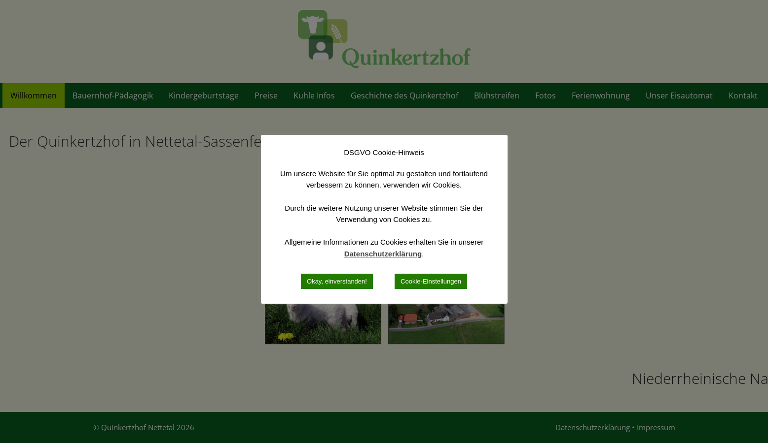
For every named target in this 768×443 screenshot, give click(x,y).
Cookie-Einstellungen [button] (431, 281)
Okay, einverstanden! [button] (337, 281)
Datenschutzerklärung (383, 254)
